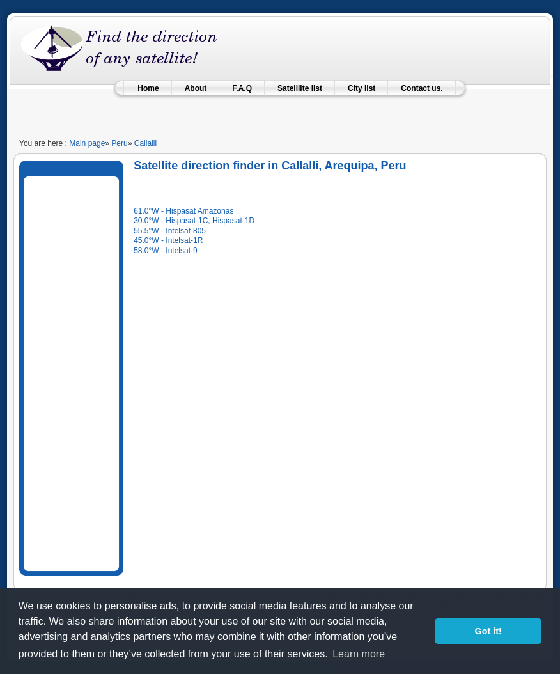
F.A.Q (242, 88)
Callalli (145, 143)
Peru (119, 143)
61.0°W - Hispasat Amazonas (183, 211)
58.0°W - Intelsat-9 (166, 250)
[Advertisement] (280, 111)
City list (361, 88)
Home (148, 88)
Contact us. (421, 88)
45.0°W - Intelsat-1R (168, 240)
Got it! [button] (488, 631)
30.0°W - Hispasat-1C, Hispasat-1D (194, 220)
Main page (87, 143)
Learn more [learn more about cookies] (358, 653)
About (196, 88)
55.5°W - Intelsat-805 (170, 230)
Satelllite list (299, 88)
